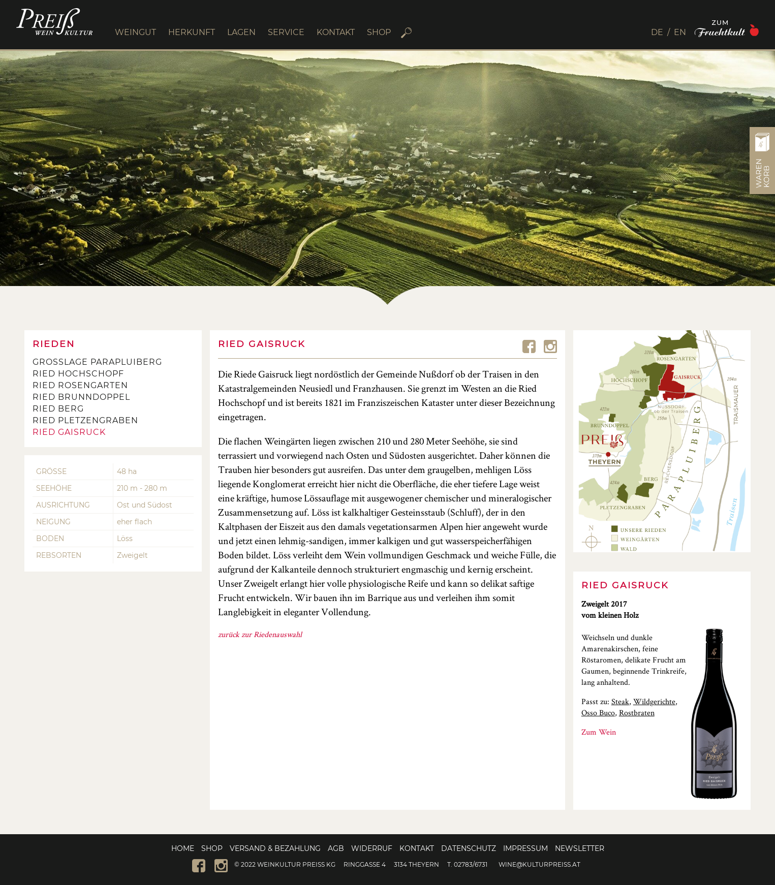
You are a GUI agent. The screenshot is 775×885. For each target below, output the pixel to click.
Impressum (525, 848)
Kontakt (416, 848)
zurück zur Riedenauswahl (260, 634)
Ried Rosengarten (80, 385)
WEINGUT (135, 32)
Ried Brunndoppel (81, 397)
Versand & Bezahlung (275, 848)
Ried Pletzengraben (85, 420)
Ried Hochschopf (78, 373)
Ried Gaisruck (69, 432)
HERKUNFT (191, 32)
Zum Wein (598, 731)
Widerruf (371, 848)
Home (182, 848)
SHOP (379, 32)
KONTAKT (336, 32)
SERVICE (286, 32)
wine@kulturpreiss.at (539, 864)
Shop (212, 848)
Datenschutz (468, 848)
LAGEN (241, 32)
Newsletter (579, 848)
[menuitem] (660, 32)
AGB (336, 848)
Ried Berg (58, 409)
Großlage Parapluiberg (97, 362)
